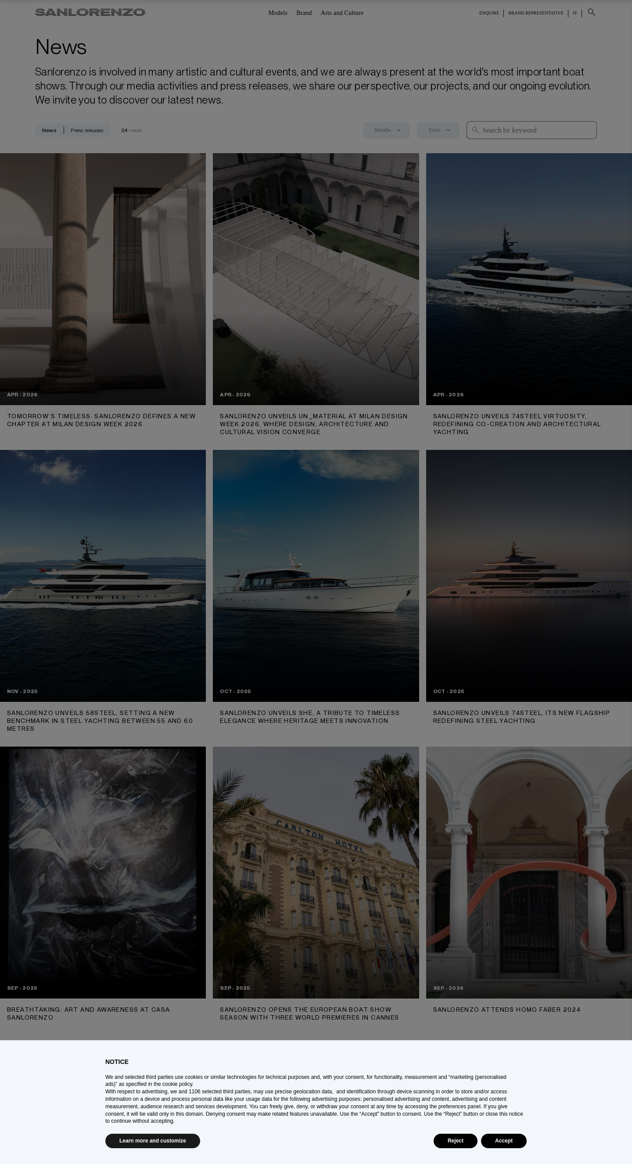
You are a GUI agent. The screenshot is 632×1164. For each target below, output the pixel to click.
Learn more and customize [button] (152, 1141)
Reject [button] (455, 1141)
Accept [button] (504, 1141)
